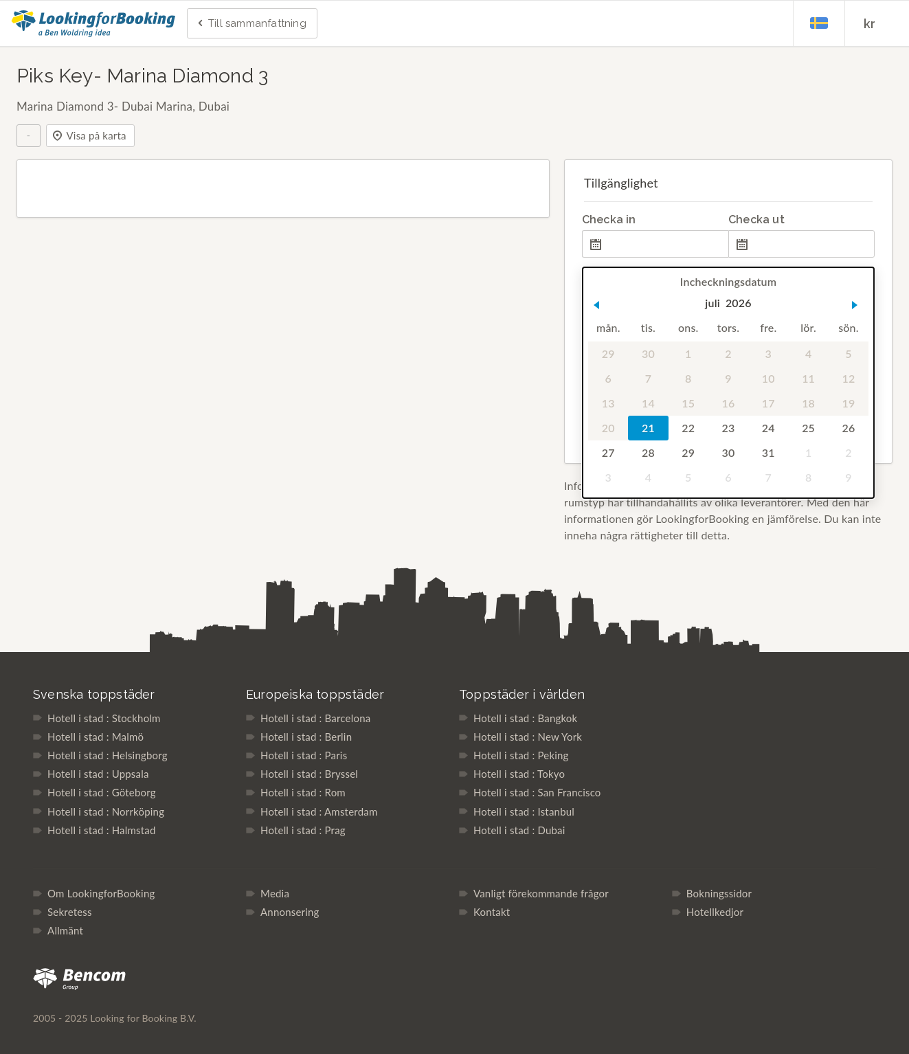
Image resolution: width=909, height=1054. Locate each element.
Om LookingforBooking (101, 893)
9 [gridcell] (728, 378)
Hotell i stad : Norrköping (105, 811)
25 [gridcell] (808, 427)
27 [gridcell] (608, 452)
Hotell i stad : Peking (521, 755)
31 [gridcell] (768, 452)
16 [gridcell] (727, 403)
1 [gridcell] (688, 353)
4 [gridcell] (808, 353)
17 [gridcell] (768, 403)
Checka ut (756, 219)
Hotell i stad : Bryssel (309, 773)
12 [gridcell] (848, 378)
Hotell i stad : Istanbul (523, 811)
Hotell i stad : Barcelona (315, 718)
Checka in (609, 219)
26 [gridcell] (848, 427)
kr (869, 23)
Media (274, 893)
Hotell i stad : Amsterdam (318, 811)
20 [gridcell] (608, 427)
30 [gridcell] (648, 353)
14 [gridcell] (648, 403)
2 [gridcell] (728, 353)
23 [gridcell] (727, 427)
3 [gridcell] (768, 353)
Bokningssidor (719, 893)
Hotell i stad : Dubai (519, 830)
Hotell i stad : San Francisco (537, 792)
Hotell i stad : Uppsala (98, 773)
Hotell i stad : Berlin (306, 736)
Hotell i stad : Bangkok (525, 718)
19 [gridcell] (848, 403)
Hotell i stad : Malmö (95, 736)
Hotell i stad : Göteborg (101, 792)
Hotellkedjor (714, 912)
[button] (596, 305)
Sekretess (69, 912)
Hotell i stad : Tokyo (519, 773)
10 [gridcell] (768, 378)
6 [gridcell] (608, 378)
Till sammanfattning (250, 24)
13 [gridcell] (608, 403)
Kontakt (491, 912)
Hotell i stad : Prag (303, 830)
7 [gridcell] (648, 378)
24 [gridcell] (768, 427)
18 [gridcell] (808, 403)
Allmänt (65, 930)
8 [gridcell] (688, 378)
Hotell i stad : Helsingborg (107, 755)
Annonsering (289, 912)
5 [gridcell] (848, 353)
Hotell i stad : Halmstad (101, 830)
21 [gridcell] (648, 427)
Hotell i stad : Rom (303, 792)
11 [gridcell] (808, 378)
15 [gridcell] (688, 403)
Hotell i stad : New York (527, 736)
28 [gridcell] (648, 452)
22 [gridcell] (688, 427)
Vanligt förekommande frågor (541, 893)
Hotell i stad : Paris (303, 755)
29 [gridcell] (608, 353)
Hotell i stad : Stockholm (104, 718)
